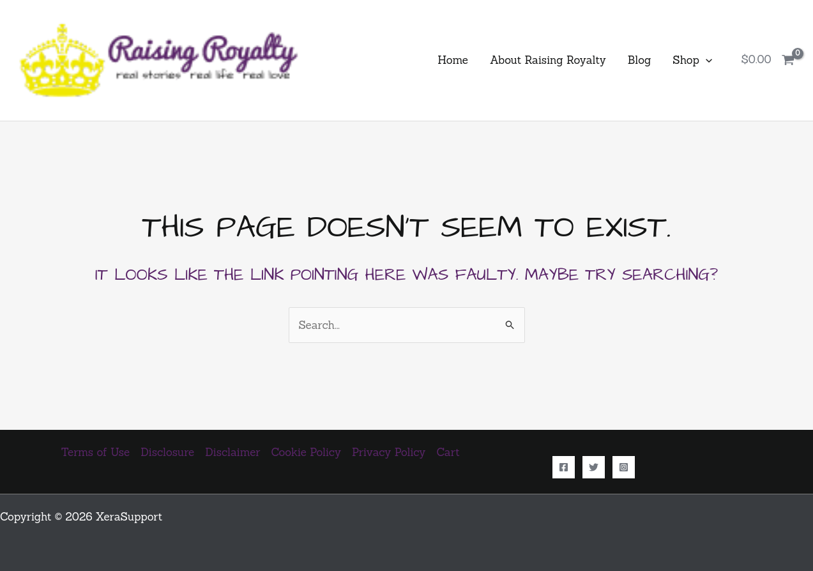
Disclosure (167, 452)
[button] (705, 60)
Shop (692, 60)
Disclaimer (232, 452)
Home (452, 60)
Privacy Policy (388, 452)
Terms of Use (95, 452)
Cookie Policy (306, 452)
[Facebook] (563, 467)
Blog (639, 60)
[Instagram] (623, 467)
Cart (447, 452)
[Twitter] (593, 467)
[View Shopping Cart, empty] (768, 60)
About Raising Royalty (548, 60)
